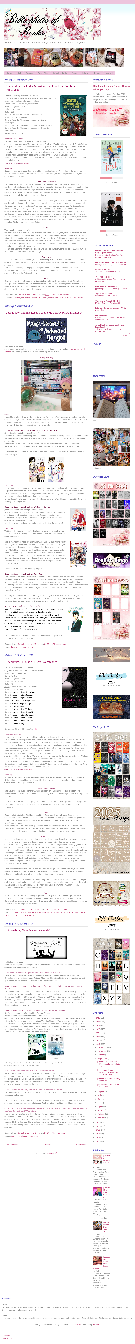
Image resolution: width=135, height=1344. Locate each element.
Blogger (96, 1324)
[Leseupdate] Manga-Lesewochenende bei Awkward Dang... (107, 1072)
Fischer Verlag (28, 769)
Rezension (29, 73)
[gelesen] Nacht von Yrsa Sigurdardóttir (111, 289)
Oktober (101, 1055)
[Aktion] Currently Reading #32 (107, 303)
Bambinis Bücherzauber (106, 286)
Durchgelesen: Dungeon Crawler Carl (110, 265)
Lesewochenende (18, 647)
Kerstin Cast (9, 915)
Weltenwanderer (102, 269)
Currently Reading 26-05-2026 (107, 296)
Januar (101, 1118)
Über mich (109, 73)
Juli (99, 1095)
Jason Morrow (75, 1324)
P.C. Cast (20, 915)
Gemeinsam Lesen (19, 1136)
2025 (98, 1021)
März (100, 1110)
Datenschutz (7, 1338)
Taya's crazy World (103, 293)
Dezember (102, 1047)
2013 (98, 1141)
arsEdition (27, 163)
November (102, 1051)
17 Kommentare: (59, 644)
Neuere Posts (12, 1145)
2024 (98, 1025)
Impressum (6, 1335)
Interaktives (33, 1136)
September (103, 1058)
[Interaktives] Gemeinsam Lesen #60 (27, 930)
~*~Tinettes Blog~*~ (104, 277)
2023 (98, 1029)
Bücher (24, 912)
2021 (98, 1036)
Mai (99, 1103)
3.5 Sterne (15, 298)
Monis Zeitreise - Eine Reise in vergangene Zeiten (109, 252)
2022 (98, 1033)
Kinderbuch (66, 298)
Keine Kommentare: (60, 295)
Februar (101, 1114)
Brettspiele (97, 73)
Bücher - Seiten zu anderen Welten (111, 308)
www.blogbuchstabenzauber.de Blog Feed (109, 326)
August (101, 1091)
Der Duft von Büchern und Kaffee (110, 262)
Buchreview (36, 298)
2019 (98, 1044)
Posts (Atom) (51, 1153)
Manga (74, 73)
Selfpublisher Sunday (60, 73)
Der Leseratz (101, 315)
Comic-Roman (54, 298)
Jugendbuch (79, 912)
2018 (98, 1122)
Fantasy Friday (43, 73)
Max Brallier (78, 298)
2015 (98, 1133)
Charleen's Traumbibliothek (107, 301)
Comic (44, 298)
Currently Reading (102, 310)
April (100, 1106)
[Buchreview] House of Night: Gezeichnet (30, 661)
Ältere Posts (81, 1145)
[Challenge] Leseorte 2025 (106, 1159)
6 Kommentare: (58, 1133)
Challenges (85, 73)
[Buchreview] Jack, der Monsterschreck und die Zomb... (108, 1064)
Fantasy (42, 912)
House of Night (66, 912)
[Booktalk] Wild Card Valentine (106, 1192)
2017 (98, 1126)
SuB (19, 73)
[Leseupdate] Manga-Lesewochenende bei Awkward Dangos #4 (43, 312)
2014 (98, 1137)
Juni (100, 1099)
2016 (98, 1130)
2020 (98, 1040)
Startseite (10, 73)
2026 (98, 1018)
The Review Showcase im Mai (107, 272)
